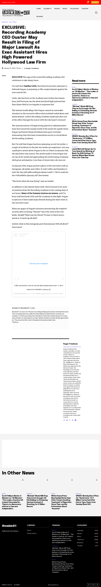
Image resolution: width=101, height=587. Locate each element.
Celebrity (75, 104)
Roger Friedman (32, 68)
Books (74, 87)
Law (11, 22)
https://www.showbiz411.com (72, 347)
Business (5, 22)
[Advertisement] (50, 453)
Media (74, 119)
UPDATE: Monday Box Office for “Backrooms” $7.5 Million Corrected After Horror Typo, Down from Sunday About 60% (87, 500)
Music (15, 22)
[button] (96, 12)
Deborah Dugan (31, 293)
